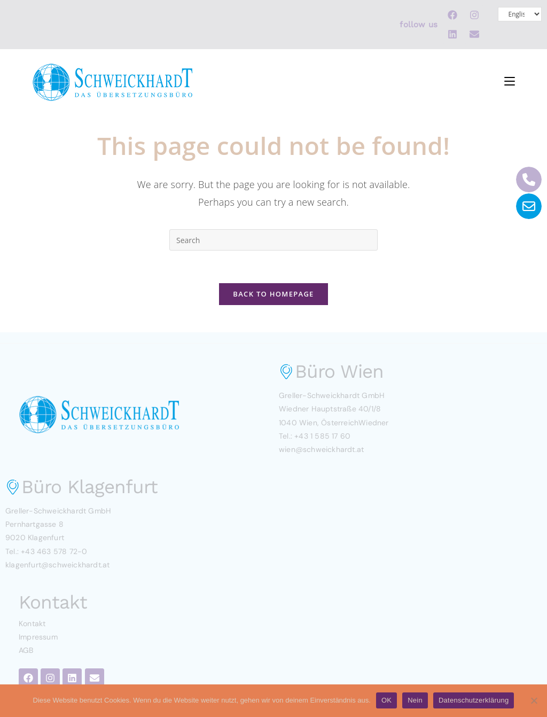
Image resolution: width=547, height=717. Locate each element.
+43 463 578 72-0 (54, 551)
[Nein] (533, 700)
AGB (26, 650)
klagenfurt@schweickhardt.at (57, 565)
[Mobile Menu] (509, 79)
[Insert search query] (273, 240)
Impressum (38, 637)
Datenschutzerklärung (474, 700)
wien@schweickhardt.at (321, 449)
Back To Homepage (273, 294)
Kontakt (32, 623)
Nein (415, 700)
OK (386, 700)
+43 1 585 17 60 (322, 436)
